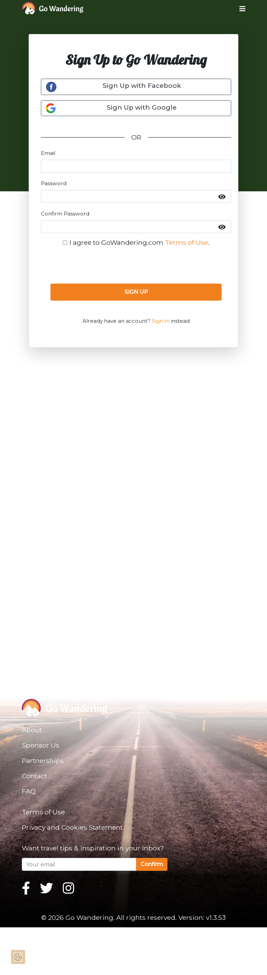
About (32, 730)
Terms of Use (186, 242)
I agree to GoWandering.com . (139, 242)
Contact (34, 776)
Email (48, 153)
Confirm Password (65, 213)
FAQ (29, 791)
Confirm (151, 864)
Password (53, 183)
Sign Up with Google (111, 108)
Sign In (160, 321)
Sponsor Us (40, 745)
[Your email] (79, 864)
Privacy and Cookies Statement (72, 827)
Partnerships (43, 760)
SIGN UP (136, 292)
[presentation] (136, 265)
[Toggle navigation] (237, 8)
